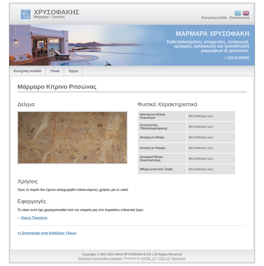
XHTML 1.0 (148, 258)
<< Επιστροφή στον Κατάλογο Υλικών (46, 233)
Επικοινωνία (239, 18)
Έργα (73, 71)
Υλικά (54, 71)
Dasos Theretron (34, 218)
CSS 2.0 (164, 258)
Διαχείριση (179, 258)
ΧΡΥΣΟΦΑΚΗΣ (56, 12)
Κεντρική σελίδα (214, 18)
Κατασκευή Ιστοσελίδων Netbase (100, 258)
